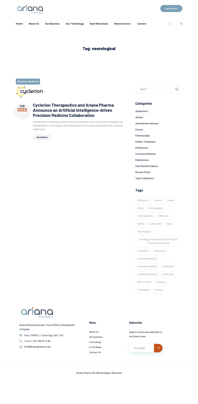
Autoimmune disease (147, 123)
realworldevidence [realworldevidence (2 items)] (147, 274)
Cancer (139, 129)
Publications (142, 159)
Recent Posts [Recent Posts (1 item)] (144, 282)
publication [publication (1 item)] (168, 266)
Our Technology (75, 23)
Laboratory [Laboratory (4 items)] (156, 223)
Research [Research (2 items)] (161, 282)
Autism (139, 117)
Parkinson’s (141, 147)
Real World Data (99, 23)
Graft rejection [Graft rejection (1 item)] (145, 215)
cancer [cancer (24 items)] (170, 200)
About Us (34, 23)
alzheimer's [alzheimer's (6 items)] (143, 200)
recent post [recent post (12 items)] (168, 274)
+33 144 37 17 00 (41, 341)
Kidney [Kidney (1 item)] (140, 223)
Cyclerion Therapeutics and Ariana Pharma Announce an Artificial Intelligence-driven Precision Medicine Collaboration (73, 110)
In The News (95, 347)
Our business (95, 336)
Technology (95, 342)
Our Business (52, 23)
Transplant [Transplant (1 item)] (143, 289)
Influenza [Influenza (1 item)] (163, 215)
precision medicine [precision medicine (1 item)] (147, 266)
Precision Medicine (145, 153)
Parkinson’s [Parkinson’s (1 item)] (160, 250)
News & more (122, 23)
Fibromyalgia (142, 135)
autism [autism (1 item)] (158, 200)
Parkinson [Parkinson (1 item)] (142, 250)
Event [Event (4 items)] (140, 208)
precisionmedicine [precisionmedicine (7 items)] (147, 258)
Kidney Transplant (145, 141)
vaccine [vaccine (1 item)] (158, 289)
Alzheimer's (141, 111)
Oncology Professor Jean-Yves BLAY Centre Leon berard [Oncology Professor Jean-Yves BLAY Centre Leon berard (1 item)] (158, 241)
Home (19, 23)
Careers (141, 23)
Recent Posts (142, 172)
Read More (42, 137)
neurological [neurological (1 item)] (144, 231)
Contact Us (171, 8)
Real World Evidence (146, 166)
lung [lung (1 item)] (169, 223)
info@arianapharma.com (37, 346)
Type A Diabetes (144, 178)
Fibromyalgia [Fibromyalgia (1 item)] (155, 208)
